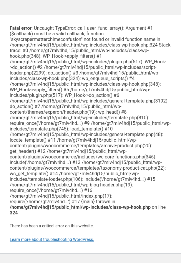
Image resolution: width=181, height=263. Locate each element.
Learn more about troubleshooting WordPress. (52, 239)
